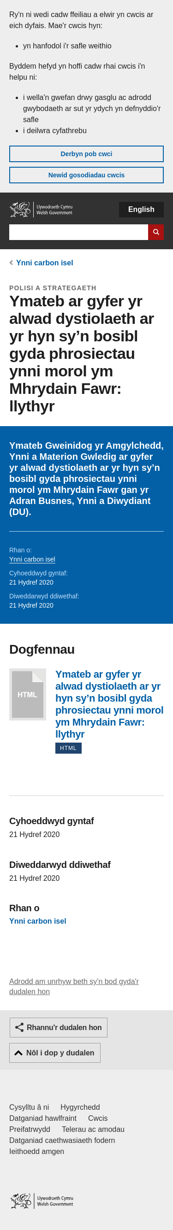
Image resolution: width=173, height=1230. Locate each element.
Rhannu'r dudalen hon (64, 1027)
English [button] (141, 209)
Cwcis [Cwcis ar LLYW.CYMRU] (98, 1118)
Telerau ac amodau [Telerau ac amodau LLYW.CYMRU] (93, 1129)
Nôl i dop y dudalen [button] (60, 1053)
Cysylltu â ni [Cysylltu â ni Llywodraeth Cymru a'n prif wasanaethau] (29, 1107)
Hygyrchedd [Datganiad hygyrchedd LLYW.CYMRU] (80, 1107)
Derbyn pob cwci (86, 154)
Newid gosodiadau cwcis (86, 175)
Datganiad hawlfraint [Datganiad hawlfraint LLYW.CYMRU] (43, 1118)
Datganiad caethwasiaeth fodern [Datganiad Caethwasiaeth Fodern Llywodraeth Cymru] (62, 1140)
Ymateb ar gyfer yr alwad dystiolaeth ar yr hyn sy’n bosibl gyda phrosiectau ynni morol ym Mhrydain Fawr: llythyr (27, 694)
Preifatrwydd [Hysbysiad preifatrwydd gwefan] (29, 1129)
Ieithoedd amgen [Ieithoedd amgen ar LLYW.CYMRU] (36, 1151)
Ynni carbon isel (44, 263)
